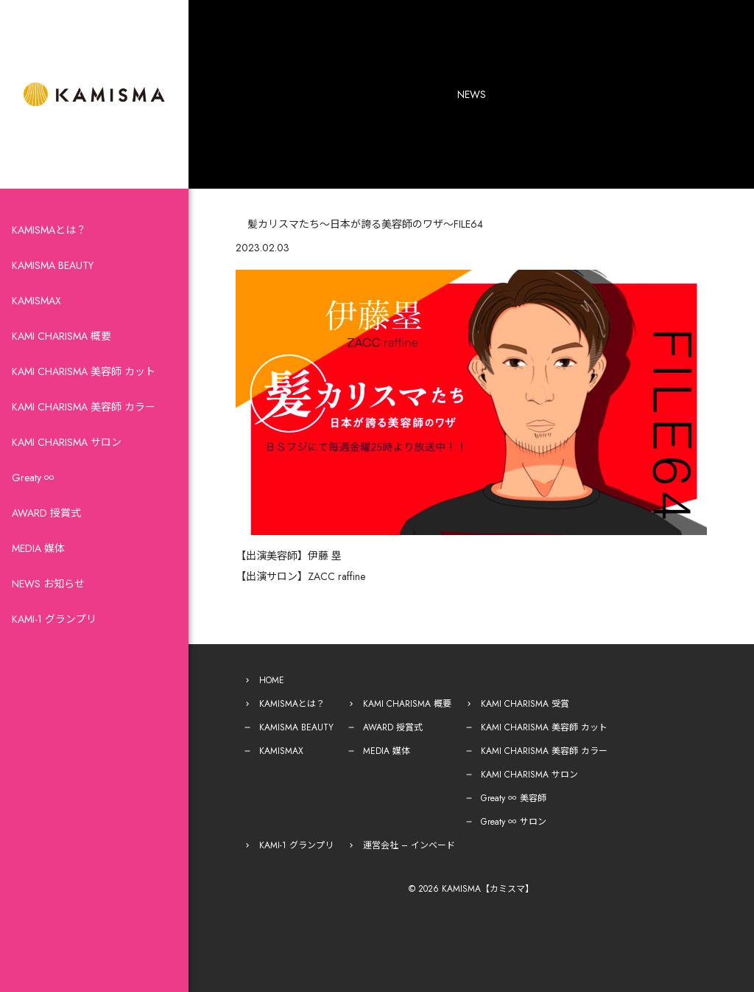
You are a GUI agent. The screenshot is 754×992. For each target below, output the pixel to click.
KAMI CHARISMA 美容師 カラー (83, 406)
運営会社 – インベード (409, 845)
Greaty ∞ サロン (513, 821)
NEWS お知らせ (48, 583)
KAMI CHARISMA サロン (66, 442)
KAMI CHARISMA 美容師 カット (83, 371)
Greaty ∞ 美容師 (513, 798)
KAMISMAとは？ (49, 230)
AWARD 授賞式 (46, 513)
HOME (271, 680)
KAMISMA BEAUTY (53, 265)
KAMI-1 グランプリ (54, 619)
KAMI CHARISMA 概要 (61, 336)
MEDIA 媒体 (38, 548)
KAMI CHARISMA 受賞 (525, 703)
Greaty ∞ (33, 477)
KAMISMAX (36, 300)
